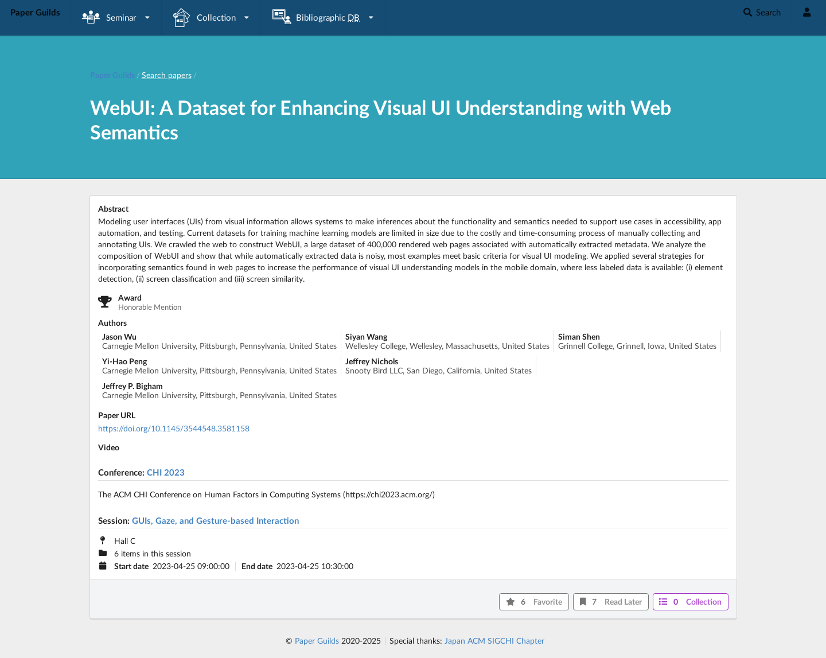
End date (256, 566)
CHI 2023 (166, 472)
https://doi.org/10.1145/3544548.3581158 (174, 428)
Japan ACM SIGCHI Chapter (494, 640)
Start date (131, 566)
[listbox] (116, 17)
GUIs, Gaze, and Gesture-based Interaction (215, 520)
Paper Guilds (317, 640)
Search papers (167, 75)
